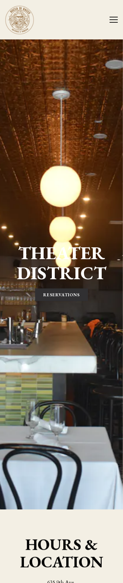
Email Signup (62, 574)
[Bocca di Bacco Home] (28, 19)
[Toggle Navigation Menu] (113, 19)
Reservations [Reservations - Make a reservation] (61, 557)
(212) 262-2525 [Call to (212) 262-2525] (61, 536)
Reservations (61, 263)
